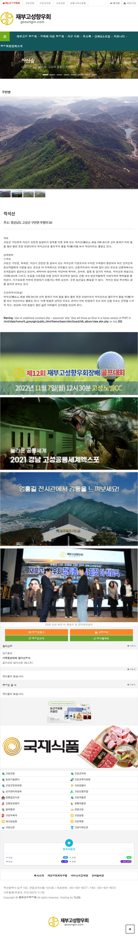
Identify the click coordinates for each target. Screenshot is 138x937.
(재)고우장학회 (11, 3)
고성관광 (60, 3)
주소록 (87, 36)
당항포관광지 (12, 803)
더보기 (131, 646)
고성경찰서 (80, 785)
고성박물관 (80, 797)
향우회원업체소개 (11, 46)
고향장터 (101, 632)
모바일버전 (98, 875)
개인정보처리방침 (57, 875)
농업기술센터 (12, 779)
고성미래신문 (81, 827)
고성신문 (10, 827)
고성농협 (79, 815)
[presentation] (12, 63)
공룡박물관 (80, 803)
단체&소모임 (102, 36)
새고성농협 (11, 821)
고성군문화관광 (14, 785)
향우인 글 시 (9, 685)
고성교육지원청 (82, 779)
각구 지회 (73, 36)
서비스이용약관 (79, 875)
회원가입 (130, 3)
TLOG (77, 897)
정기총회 (7, 653)
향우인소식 (36, 638)
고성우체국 (11, 815)
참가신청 (7, 646)
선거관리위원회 (14, 791)
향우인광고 (36, 632)
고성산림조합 (81, 791)
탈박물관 (10, 809)
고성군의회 (45, 3)
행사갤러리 (101, 638)
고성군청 (29, 3)
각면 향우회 (56, 36)
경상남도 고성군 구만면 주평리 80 (31, 222)
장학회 (44, 36)
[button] (45, 74)
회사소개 (39, 875)
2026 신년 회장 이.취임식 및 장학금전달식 (69, 624)
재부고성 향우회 (27, 36)
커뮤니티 (119, 36)
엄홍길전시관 (12, 797)
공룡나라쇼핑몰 (78, 3)
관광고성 (79, 809)
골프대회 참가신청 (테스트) (17, 662)
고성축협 (79, 821)
